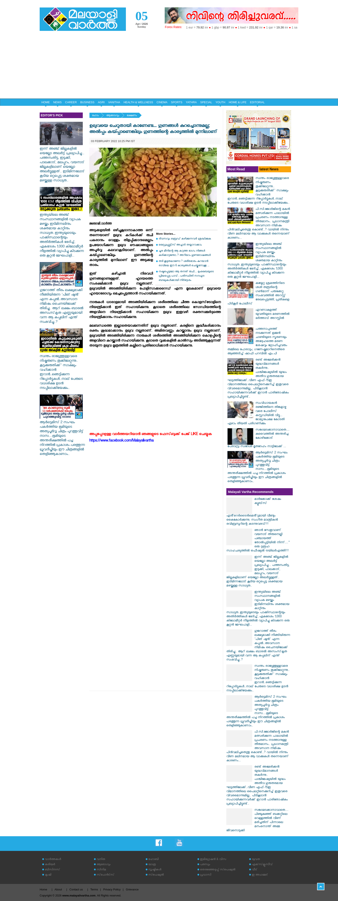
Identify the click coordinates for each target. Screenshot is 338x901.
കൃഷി (48, 875)
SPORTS (176, 102)
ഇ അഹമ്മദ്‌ (260, 875)
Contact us (76, 889)
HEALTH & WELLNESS (138, 102)
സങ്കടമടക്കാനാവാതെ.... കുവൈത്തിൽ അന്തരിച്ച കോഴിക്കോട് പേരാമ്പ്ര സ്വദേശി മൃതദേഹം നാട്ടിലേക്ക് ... (258, 438)
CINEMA (161, 102)
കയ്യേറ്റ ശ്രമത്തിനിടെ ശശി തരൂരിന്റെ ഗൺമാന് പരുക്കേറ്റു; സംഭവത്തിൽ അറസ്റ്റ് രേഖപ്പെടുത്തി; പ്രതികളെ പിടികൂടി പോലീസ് (258, 294)
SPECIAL (206, 102)
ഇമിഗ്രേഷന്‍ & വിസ (213, 860)
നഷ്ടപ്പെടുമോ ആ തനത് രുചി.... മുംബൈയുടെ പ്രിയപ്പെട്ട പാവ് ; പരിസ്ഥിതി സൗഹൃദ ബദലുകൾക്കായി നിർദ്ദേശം (186, 276)
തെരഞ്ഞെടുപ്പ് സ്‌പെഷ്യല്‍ (217, 870)
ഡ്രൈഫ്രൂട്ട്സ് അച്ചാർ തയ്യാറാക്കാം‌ (180, 245)
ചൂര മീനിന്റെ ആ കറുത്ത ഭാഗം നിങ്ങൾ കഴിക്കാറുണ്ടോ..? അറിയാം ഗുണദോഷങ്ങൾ (185, 253)
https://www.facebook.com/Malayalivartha (121, 441)
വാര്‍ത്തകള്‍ (53, 860)
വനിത (101, 860)
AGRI (101, 102)
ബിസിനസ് (52, 870)
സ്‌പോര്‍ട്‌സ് (105, 875)
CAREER (71, 102)
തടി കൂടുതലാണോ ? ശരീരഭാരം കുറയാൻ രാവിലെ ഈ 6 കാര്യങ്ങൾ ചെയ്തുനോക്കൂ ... (184, 264)
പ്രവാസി (205, 875)
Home (43, 889)
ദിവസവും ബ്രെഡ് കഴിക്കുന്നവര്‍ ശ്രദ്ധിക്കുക (185, 239)
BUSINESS (87, 102)
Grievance (132, 889)
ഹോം (95, 116)
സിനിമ (101, 870)
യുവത (256, 860)
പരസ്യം (205, 865)
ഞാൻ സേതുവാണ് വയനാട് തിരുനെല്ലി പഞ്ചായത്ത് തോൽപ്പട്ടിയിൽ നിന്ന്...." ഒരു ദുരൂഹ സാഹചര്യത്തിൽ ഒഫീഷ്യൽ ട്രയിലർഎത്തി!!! (257, 541)
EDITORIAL (257, 102)
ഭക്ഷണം (132, 116)
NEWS (57, 102)
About (58, 889)
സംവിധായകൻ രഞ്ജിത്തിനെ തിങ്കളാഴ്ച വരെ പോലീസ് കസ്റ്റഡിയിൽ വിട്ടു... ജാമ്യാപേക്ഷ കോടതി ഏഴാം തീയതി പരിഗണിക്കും (256, 413)
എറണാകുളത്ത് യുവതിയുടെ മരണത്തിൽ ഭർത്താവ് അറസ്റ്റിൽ (272, 314)
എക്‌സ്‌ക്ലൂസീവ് (262, 865)
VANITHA (114, 102)
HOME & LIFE (237, 102)
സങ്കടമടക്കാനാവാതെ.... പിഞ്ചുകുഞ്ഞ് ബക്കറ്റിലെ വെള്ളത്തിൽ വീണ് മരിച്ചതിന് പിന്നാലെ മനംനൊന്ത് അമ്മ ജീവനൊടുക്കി (257, 820)
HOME (45, 102)
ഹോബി (153, 860)
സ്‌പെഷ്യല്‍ (156, 875)
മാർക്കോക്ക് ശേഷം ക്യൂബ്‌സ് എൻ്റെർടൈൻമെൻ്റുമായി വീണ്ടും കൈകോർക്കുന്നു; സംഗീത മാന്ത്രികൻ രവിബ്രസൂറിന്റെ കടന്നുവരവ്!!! (253, 511)
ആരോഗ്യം (112, 116)
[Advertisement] (169, 66)
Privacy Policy (112, 889)
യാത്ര (152, 865)
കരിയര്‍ (50, 865)
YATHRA (191, 102)
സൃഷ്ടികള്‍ (154, 870)
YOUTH (220, 102)
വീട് (254, 870)
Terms (94, 889)
